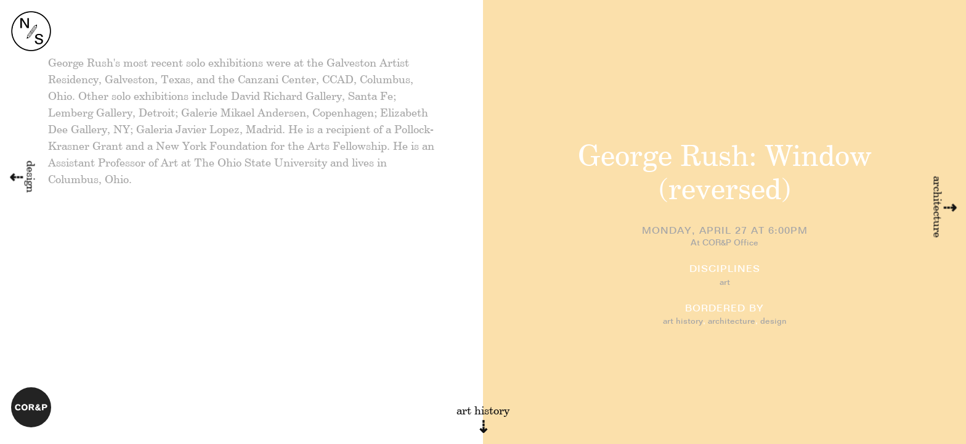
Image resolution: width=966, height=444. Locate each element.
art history (683, 322)
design (773, 322)
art (725, 283)
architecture (731, 322)
